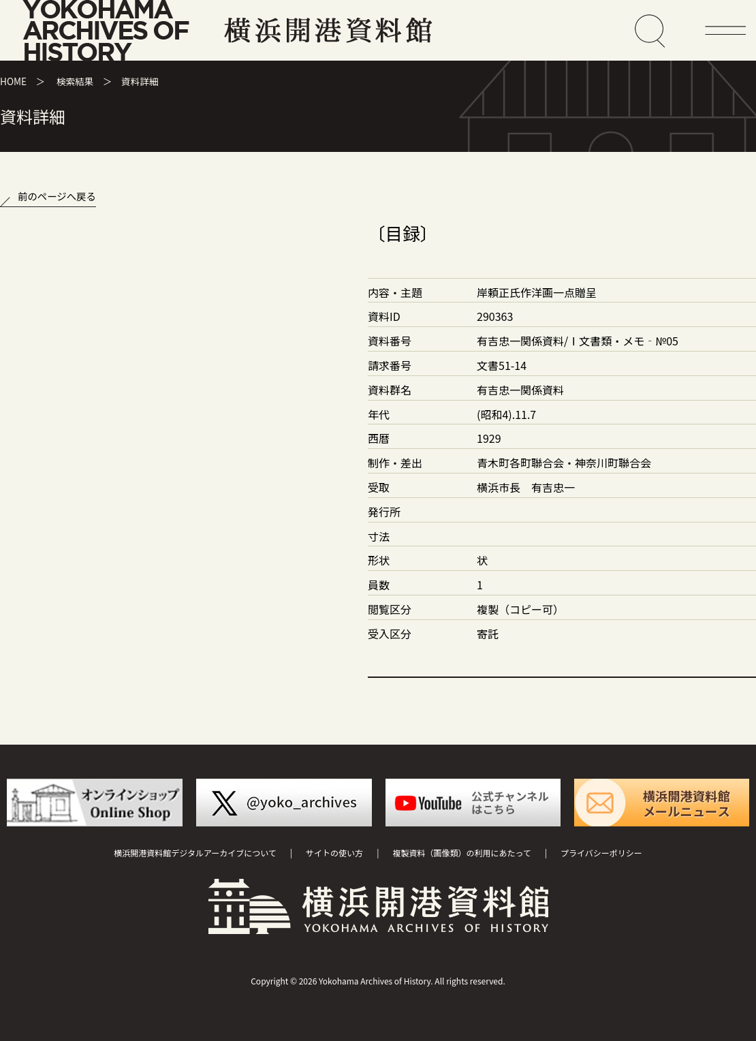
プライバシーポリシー (601, 852)
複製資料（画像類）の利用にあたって (461, 852)
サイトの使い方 (334, 852)
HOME (13, 81)
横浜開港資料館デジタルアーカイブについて (195, 852)
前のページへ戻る (57, 196)
